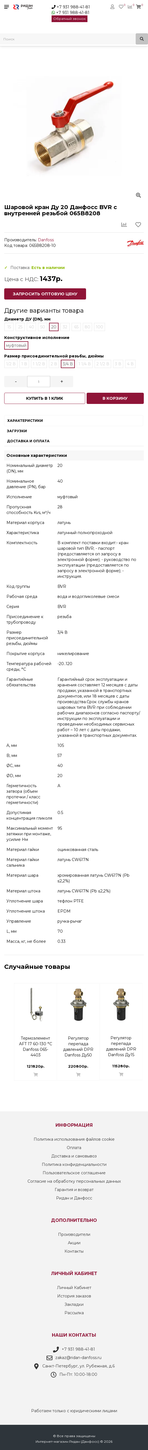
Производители (74, 1234)
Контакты (74, 1251)
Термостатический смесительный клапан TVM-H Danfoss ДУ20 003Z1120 (123, 1041)
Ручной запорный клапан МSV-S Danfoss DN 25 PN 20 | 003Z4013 (78, 1041)
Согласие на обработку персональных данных (74, 1181)
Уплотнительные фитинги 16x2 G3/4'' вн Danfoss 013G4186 (35, 1041)
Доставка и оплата (28, 441)
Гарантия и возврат (74, 1189)
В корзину (115, 398)
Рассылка (74, 1312)
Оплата (74, 1147)
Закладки (74, 1304)
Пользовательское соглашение (74, 1172)
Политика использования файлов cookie (74, 1139)
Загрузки (17, 431)
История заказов (74, 1296)
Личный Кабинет (74, 1287)
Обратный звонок (69, 19)
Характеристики (25, 420)
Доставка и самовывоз (74, 1156)
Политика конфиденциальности (74, 1164)
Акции (74, 1242)
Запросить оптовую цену (45, 293)
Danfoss (46, 239)
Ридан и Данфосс (74, 1198)
